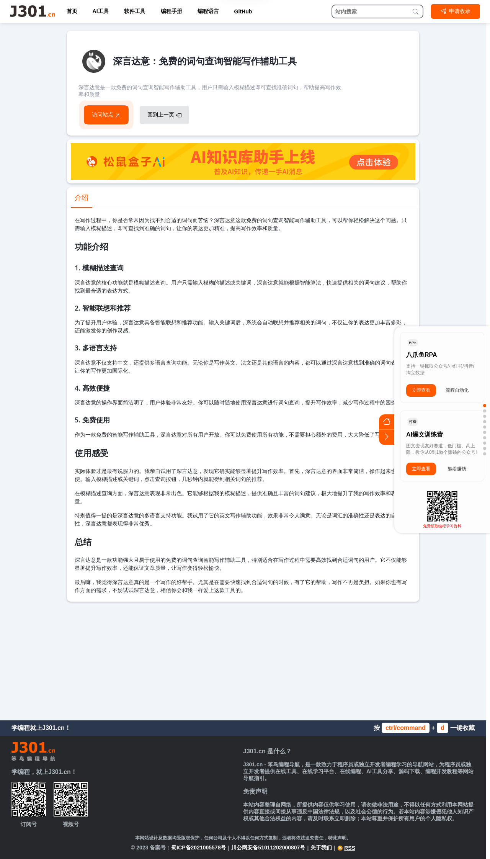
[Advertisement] (243, 659)
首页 (72, 11)
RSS (346, 848)
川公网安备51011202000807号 (268, 847)
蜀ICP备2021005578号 (198, 847)
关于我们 (321, 847)
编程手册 (171, 11)
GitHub (243, 11)
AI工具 (101, 11)
